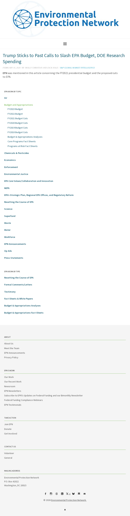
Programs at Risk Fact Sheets (23, 146)
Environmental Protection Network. (68, 500)
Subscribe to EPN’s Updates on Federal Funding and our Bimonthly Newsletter (43, 395)
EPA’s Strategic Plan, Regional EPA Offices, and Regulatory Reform (39, 195)
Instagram (51, 495)
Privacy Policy (11, 357)
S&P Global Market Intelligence (77, 68)
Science (8, 208)
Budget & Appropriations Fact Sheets (24, 312)
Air (5, 97)
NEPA (6, 188)
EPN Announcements (15, 243)
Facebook (45, 495)
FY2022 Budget (15, 113)
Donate (8, 429)
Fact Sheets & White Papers (18, 298)
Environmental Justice (16, 174)
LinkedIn (62, 495)
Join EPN (8, 424)
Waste (7, 222)
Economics (10, 160)
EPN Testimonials (12, 404)
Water (7, 229)
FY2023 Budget (15, 109)
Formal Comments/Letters (18, 284)
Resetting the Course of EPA (19, 201)
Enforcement (11, 167)
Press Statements (13, 257)
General (8, 457)
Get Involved (10, 433)
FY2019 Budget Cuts (18, 127)
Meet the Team (11, 348)
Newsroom (9, 386)
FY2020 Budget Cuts (18, 122)
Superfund (9, 216)
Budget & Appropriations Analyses (25, 136)
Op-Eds (8, 250)
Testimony (10, 291)
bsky (73, 495)
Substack (79, 495)
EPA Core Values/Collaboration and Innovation (28, 180)
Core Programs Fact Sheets (22, 141)
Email (84, 495)
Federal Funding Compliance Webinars (23, 400)
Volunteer (9, 453)
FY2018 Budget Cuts (18, 132)
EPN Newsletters (12, 390)
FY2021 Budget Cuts (18, 118)
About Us (8, 343)
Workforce (9, 237)
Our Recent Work (12, 381)
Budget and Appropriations (18, 104)
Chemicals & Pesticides (16, 153)
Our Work (9, 377)
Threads (56, 495)
